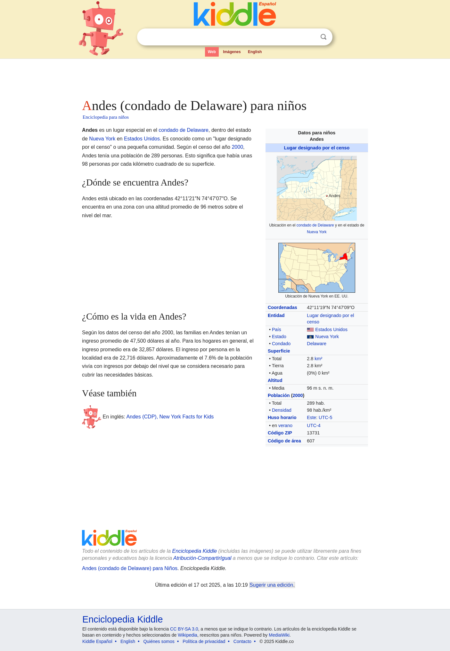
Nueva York (316, 232)
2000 (297, 395)
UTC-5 (325, 417)
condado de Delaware (315, 225)
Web (212, 52)
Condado (281, 343)
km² (318, 358)
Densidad (281, 410)
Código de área (284, 440)
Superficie (279, 350)
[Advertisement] (224, 76)
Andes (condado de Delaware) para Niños (129, 568)
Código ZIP (280, 432)
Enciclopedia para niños (106, 117)
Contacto (242, 641)
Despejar (310, 37)
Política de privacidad (204, 641)
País (276, 329)
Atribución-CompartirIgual (202, 558)
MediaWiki (279, 635)
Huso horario (282, 417)
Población (279, 395)
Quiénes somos (158, 641)
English (255, 52)
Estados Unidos (331, 329)
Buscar (323, 37)
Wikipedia (187, 635)
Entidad (276, 315)
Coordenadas (282, 307)
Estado (279, 336)
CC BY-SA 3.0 (184, 628)
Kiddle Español (97, 641)
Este (311, 417)
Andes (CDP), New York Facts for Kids (170, 416)
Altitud (275, 380)
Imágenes (232, 52)
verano (285, 425)
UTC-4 (313, 425)
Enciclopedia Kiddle (194, 551)
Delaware (316, 343)
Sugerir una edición (271, 585)
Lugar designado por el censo (317, 147)
